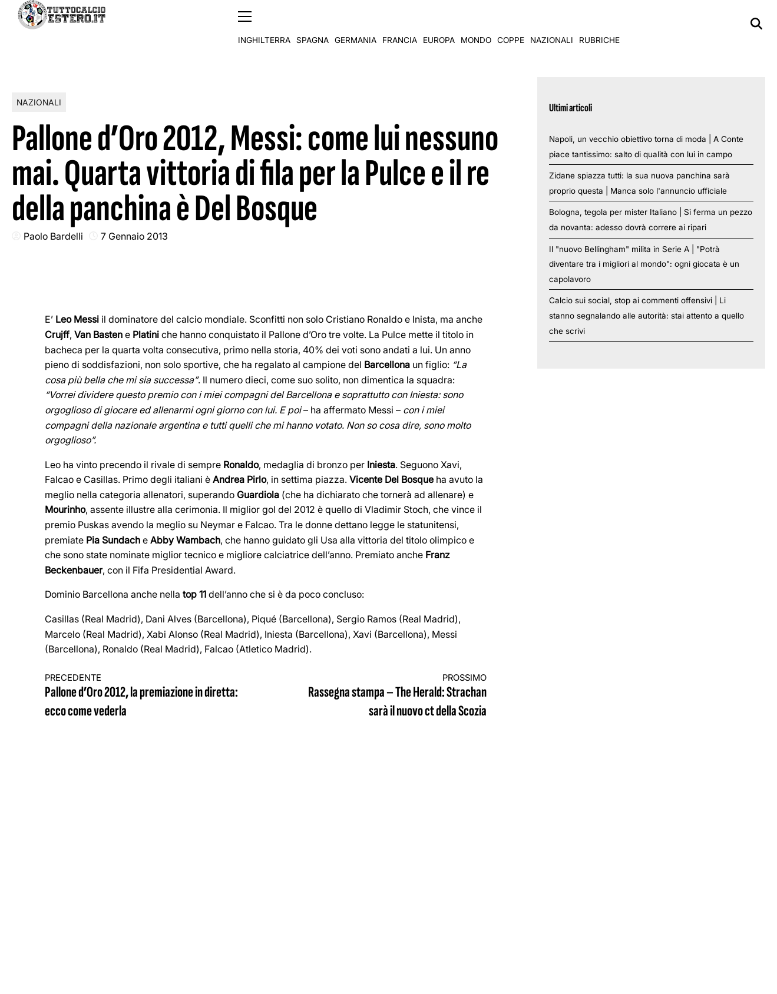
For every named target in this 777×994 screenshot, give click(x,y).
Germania (355, 23)
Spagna (312, 23)
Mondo (476, 23)
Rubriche (599, 23)
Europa (439, 23)
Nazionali (551, 23)
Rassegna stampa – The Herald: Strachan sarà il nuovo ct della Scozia (387, 696)
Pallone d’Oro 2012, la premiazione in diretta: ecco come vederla (144, 696)
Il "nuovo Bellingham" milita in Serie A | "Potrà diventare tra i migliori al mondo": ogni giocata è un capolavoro (644, 263)
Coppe (510, 23)
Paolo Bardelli (53, 235)
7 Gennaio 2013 (134, 235)
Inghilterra (264, 23)
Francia (399, 23)
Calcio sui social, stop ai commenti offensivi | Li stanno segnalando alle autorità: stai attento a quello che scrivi (646, 315)
